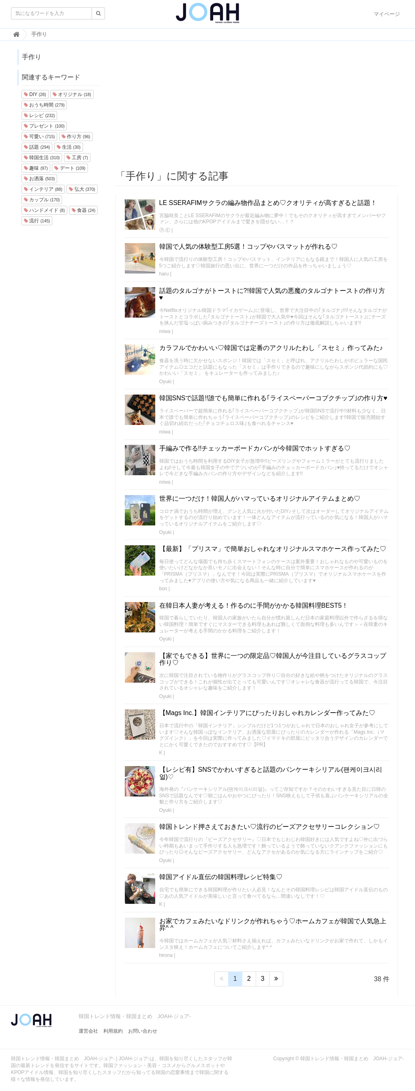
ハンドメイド (44, 210)
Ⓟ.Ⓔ (164, 230)
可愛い (39, 136)
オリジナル (72, 94)
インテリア (43, 189)
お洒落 (39, 178)
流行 (37, 221)
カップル (42, 200)
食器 (84, 210)
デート (69, 168)
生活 (69, 147)
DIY (35, 94)
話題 (37, 147)
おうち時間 (44, 105)
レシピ (39, 115)
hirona (166, 955)
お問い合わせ (142, 1031)
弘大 (82, 189)
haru (164, 274)
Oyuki (165, 381)
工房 (77, 157)
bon (163, 588)
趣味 (36, 168)
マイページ (387, 14)
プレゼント (44, 126)
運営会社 (88, 1031)
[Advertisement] (257, 105)
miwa (165, 331)
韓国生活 (42, 157)
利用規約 (113, 1031)
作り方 (76, 136)
